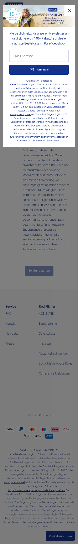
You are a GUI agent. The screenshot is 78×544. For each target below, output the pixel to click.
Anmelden (43, 69)
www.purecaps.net (20, 114)
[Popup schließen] (69, 10)
